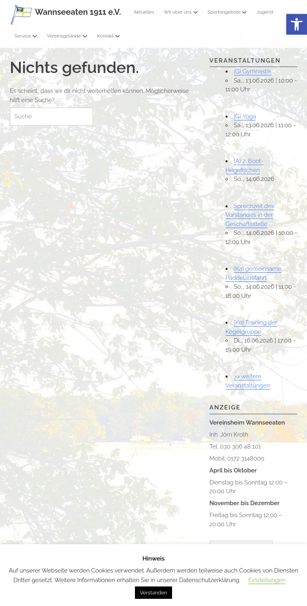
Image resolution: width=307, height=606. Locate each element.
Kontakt (108, 36)
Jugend (264, 12)
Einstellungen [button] (266, 580)
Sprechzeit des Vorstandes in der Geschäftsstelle (250, 215)
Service (26, 36)
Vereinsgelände (67, 36)
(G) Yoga (245, 116)
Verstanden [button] (153, 593)
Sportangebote (227, 12)
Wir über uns (181, 12)
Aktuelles (144, 12)
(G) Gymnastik (252, 71)
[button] (296, 24)
